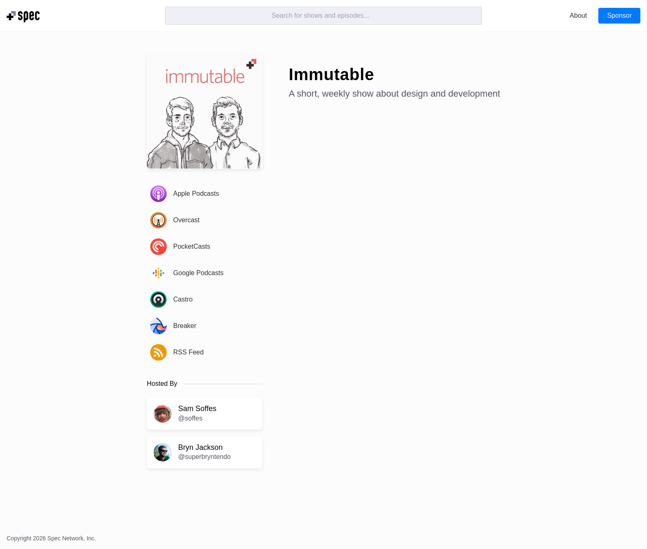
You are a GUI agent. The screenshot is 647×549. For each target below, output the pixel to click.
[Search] (323, 16)
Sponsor (619, 15)
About (578, 15)
